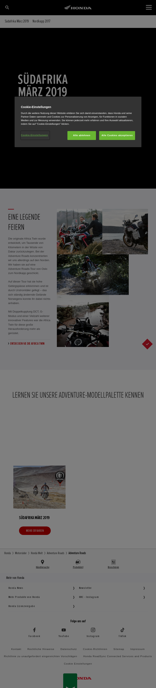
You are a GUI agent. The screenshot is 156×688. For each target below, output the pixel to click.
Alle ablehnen (81, 135)
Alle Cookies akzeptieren (117, 135)
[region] (78, 122)
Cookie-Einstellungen (34, 135)
